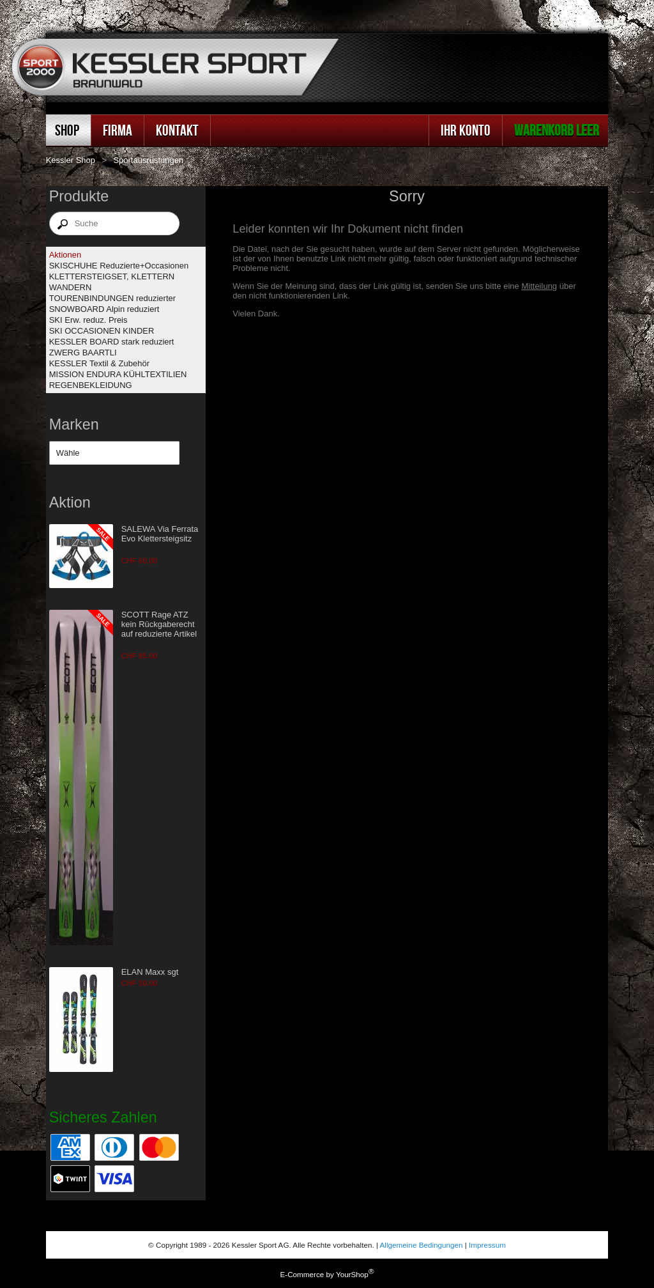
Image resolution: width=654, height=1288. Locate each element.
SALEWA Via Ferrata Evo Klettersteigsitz (160, 533)
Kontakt (177, 130)
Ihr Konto (465, 130)
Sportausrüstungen (148, 160)
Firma (117, 130)
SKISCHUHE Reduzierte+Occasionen (119, 265)
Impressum (487, 1245)
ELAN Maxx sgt (150, 972)
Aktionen (65, 255)
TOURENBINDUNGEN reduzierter (112, 298)
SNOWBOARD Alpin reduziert (104, 309)
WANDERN (70, 287)
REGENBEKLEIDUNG (90, 385)
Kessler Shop (70, 160)
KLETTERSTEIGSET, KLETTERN (112, 276)
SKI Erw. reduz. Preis (88, 320)
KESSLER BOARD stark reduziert (111, 342)
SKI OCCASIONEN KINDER (102, 331)
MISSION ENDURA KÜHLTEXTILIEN (118, 374)
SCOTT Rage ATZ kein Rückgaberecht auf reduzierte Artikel (159, 624)
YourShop (352, 1274)
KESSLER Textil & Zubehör (99, 363)
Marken (74, 424)
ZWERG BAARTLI (83, 352)
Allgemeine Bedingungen (421, 1245)
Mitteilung (539, 286)
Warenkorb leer (556, 130)
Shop (67, 130)
